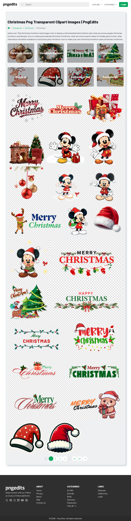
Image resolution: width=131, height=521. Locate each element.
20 (79, 458)
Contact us (41, 502)
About (39, 496)
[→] (84, 458)
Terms (39, 490)
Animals (70, 493)
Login (100, 496)
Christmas (29, 28)
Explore (96, 4)
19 (74, 458)
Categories (109, 4)
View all (70, 506)
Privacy (39, 493)
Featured (101, 490)
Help (38, 499)
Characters (71, 502)
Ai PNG (70, 490)
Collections (103, 493)
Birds (69, 496)
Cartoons (71, 499)
